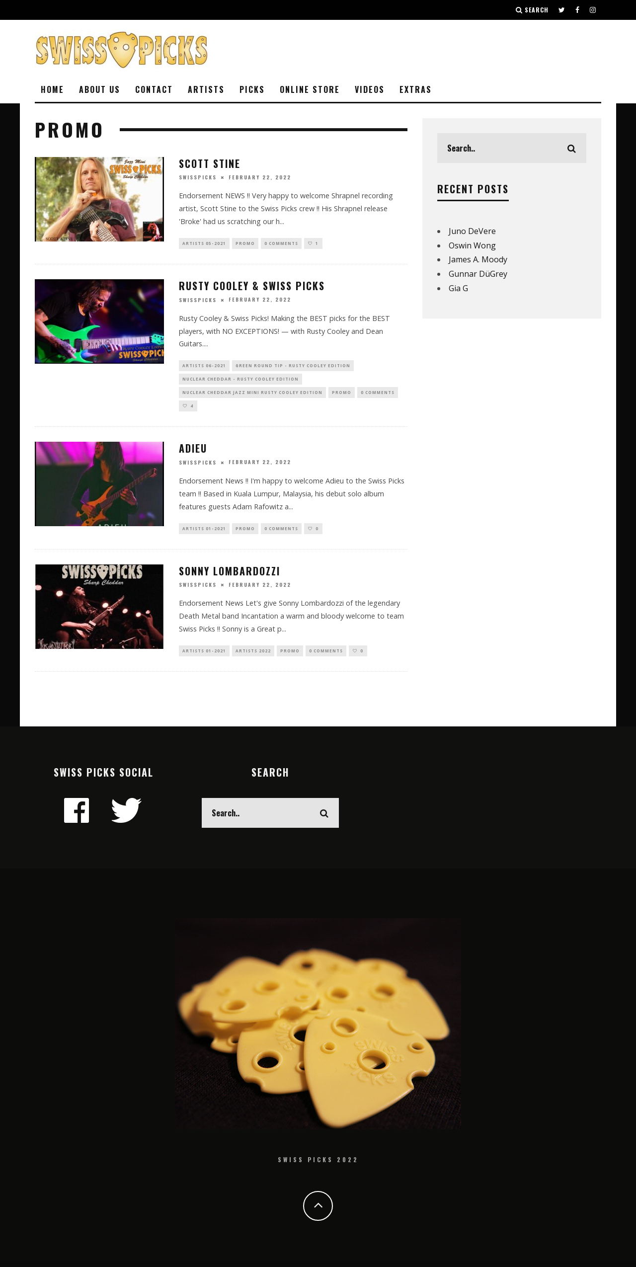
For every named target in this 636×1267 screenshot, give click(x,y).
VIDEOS (370, 89)
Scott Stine (209, 163)
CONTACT (154, 89)
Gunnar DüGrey (478, 273)
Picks (252, 89)
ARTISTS (206, 89)
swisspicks (198, 177)
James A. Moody (478, 259)
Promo (245, 243)
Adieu (193, 454)
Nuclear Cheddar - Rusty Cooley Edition (240, 382)
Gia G (458, 288)
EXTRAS (415, 89)
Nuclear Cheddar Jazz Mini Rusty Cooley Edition (252, 396)
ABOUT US (99, 89)
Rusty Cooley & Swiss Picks (252, 286)
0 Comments (281, 243)
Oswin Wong (472, 245)
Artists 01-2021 (204, 535)
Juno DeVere (472, 231)
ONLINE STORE (310, 89)
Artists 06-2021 (204, 367)
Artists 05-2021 (204, 243)
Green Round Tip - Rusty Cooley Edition (293, 367)
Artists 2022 (253, 658)
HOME (52, 89)
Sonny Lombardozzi (229, 577)
